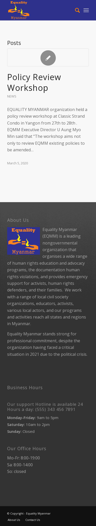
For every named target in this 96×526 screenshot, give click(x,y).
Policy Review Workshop (34, 82)
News (11, 96)
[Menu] (86, 10)
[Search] (75, 10)
